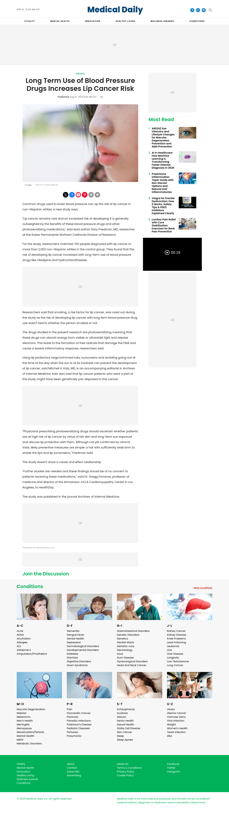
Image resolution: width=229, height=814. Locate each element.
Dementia (73, 631)
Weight (171, 724)
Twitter (171, 768)
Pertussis (72, 732)
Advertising (74, 775)
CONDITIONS (197, 21)
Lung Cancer (175, 665)
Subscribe (73, 771)
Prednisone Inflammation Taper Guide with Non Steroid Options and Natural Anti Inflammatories (163, 183)
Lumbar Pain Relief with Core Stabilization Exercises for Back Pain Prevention (164, 225)
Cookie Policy (125, 775)
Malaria (21, 713)
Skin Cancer (124, 732)
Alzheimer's (24, 650)
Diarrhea (72, 657)
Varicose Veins (176, 717)
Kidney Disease (176, 635)
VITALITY (29, 21)
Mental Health (25, 736)
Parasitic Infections (79, 721)
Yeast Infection (176, 732)
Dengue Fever (75, 635)
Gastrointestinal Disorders (133, 631)
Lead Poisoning (176, 642)
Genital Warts (125, 642)
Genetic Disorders (128, 635)
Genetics (122, 638)
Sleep (120, 736)
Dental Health (75, 638)
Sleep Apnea (125, 740)
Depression (74, 642)
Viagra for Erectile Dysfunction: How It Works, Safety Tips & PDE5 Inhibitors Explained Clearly (163, 205)
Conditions (30, 586)
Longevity (173, 657)
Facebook (173, 764)
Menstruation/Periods (30, 732)
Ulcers (171, 709)
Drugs (80, 73)
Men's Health (25, 721)
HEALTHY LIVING (125, 21)
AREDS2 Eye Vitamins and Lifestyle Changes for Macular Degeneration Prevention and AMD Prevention (163, 137)
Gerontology (125, 650)
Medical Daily (115, 10)
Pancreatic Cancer (79, 713)
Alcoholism (24, 638)
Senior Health (125, 721)
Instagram (173, 771)
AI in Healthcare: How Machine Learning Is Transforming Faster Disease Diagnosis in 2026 (163, 160)
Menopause (24, 728)
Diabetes (72, 654)
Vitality (21, 764)
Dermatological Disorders (83, 646)
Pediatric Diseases (78, 728)
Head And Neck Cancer (131, 665)
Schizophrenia (126, 709)
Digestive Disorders (79, 661)
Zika (169, 736)
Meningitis (23, 724)
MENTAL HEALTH (60, 21)
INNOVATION (92, 21)
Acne (20, 631)
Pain (69, 709)
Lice (169, 650)
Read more (198, 802)
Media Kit (122, 764)
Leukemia (173, 646)
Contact (72, 768)
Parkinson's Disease (79, 724)
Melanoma (23, 717)
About (70, 764)
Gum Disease (125, 657)
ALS (19, 646)
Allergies (22, 642)
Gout (120, 654)
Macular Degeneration (31, 709)
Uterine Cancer (176, 713)
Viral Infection (175, 721)
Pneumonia (74, 736)
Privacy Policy (125, 771)
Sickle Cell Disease (128, 728)
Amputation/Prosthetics (32, 654)
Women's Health (177, 728)
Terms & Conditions (129, 768)
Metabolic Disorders (29, 743)
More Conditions (203, 588)
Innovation (23, 771)
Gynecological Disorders (132, 661)
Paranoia (72, 717)
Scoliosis (122, 713)
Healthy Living (25, 775)
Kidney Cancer (176, 631)
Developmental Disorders (83, 650)
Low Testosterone (178, 661)
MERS (20, 740)
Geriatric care (125, 646)
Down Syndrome (77, 665)
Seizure (121, 717)
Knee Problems (176, 638)
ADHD (20, 635)
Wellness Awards (162, 21)
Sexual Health (125, 724)
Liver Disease (175, 654)
